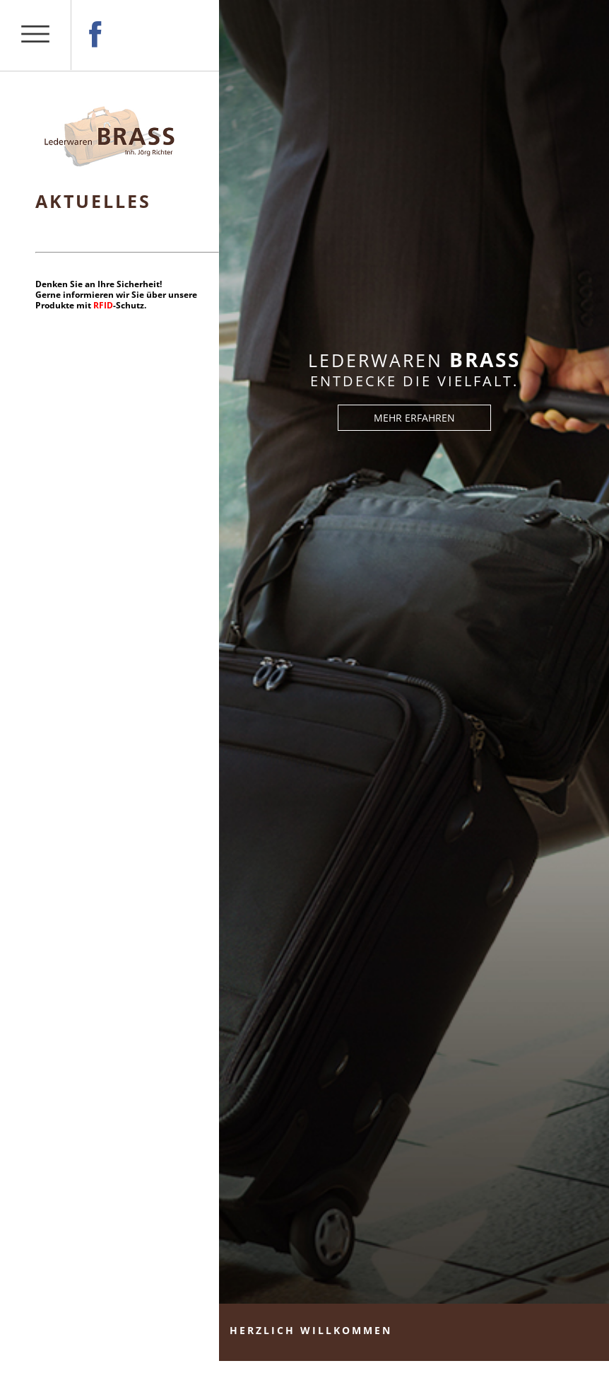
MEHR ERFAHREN (414, 417)
